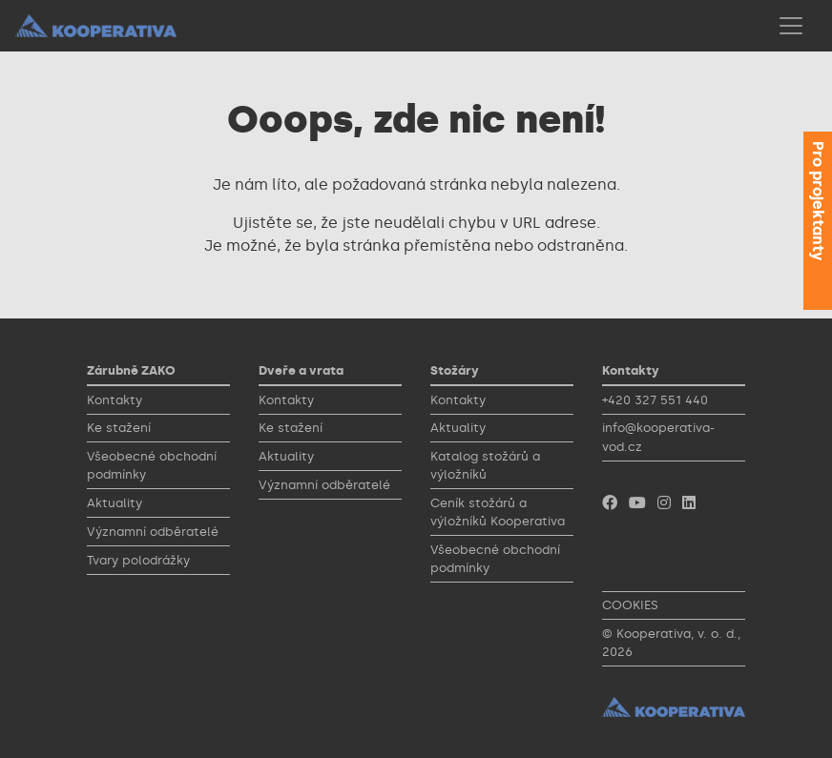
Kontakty (114, 400)
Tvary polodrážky (138, 560)
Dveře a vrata (301, 370)
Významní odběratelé (152, 531)
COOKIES (630, 605)
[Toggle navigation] (791, 26)
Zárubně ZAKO (131, 370)
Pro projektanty (818, 200)
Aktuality (114, 503)
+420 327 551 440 (655, 400)
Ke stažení (119, 427)
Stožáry (454, 370)
